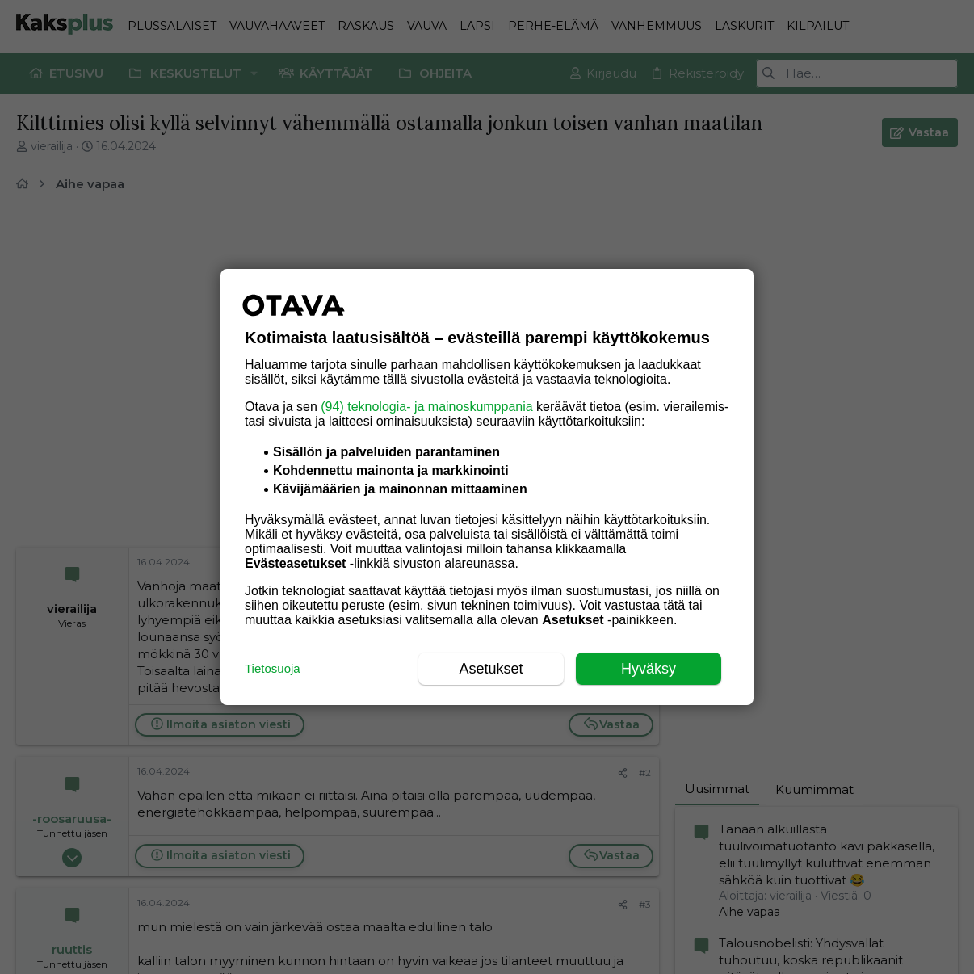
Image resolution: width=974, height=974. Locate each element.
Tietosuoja (272, 668)
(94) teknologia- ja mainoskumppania (426, 407)
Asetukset (491, 669)
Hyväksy (648, 669)
